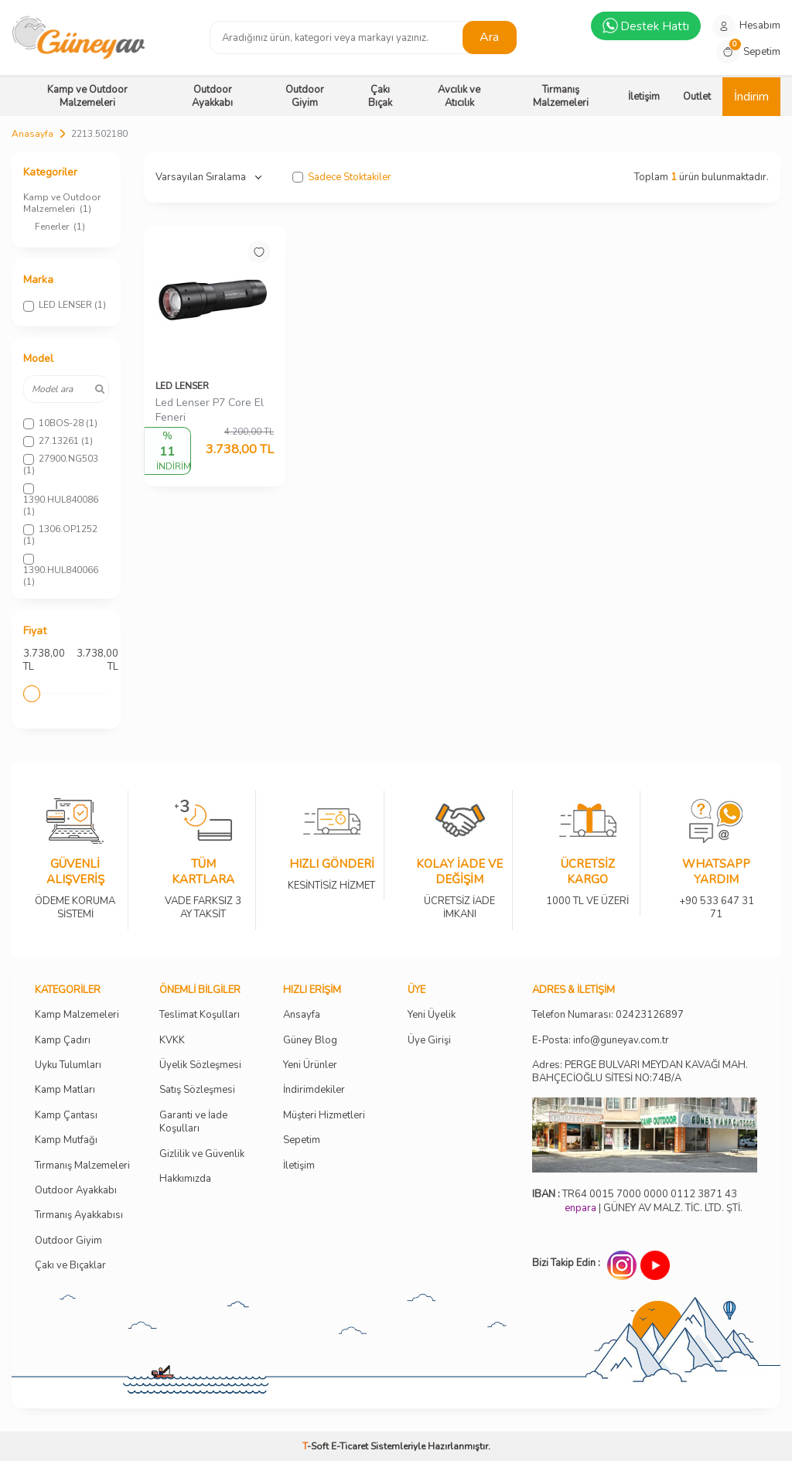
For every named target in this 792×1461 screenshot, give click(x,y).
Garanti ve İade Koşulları (193, 1122)
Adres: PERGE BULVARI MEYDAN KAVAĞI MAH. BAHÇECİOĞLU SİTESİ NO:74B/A (640, 1071)
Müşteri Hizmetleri (324, 1115)
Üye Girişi (429, 1040)
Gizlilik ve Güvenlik (201, 1154)
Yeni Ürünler (310, 1065)
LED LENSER (182, 386)
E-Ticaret (349, 1446)
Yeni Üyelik (432, 1015)
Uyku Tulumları (68, 1065)
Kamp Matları (65, 1090)
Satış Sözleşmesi (197, 1090)
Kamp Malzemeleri (77, 1015)
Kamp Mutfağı (66, 1140)
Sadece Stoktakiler (341, 177)
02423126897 (650, 1015)
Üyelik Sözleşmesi (200, 1065)
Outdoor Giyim (304, 96)
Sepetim (301, 1140)
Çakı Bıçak (380, 96)
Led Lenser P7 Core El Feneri (209, 410)
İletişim (644, 97)
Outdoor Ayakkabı (212, 96)
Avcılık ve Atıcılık (459, 96)
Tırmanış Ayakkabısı (79, 1215)
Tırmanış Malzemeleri (561, 96)
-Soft (316, 1446)
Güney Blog (310, 1040)
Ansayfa (301, 1015)
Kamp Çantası (66, 1115)
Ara (489, 37)
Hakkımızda (185, 1179)
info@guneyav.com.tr (621, 1040)
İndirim (751, 96)
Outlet (697, 97)
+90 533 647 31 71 (716, 897)
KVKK (172, 1040)
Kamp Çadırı (62, 1040)
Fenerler (60, 226)
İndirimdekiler (314, 1090)
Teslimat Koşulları (199, 1015)
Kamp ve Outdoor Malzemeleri (87, 96)
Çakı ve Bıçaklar (70, 1265)
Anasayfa (32, 134)
